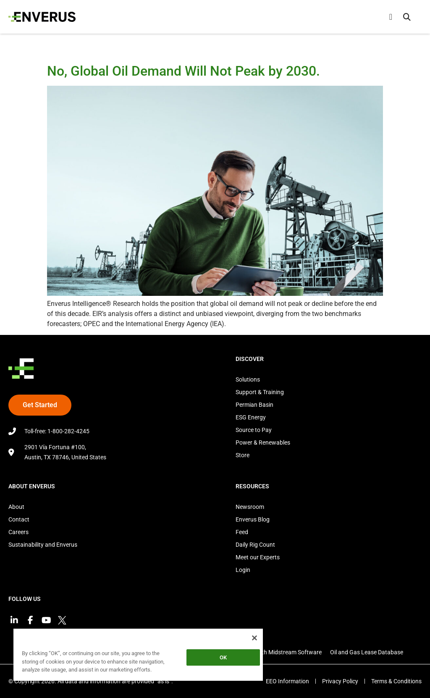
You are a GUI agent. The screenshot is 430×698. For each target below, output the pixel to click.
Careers (18, 532)
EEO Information (287, 681)
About (16, 506)
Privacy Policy (340, 681)
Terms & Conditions (396, 681)
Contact (18, 519)
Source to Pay (254, 430)
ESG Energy (251, 417)
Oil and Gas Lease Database (366, 652)
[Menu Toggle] (390, 17)
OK (223, 657)
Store (242, 455)
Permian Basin (254, 404)
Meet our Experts (258, 557)
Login (243, 569)
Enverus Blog (253, 519)
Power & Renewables (263, 442)
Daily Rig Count (255, 544)
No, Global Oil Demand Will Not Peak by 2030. (183, 71)
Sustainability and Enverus (42, 544)
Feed (242, 532)
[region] (138, 656)
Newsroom (250, 506)
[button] (407, 17)
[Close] (254, 637)
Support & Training (260, 392)
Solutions (248, 379)
